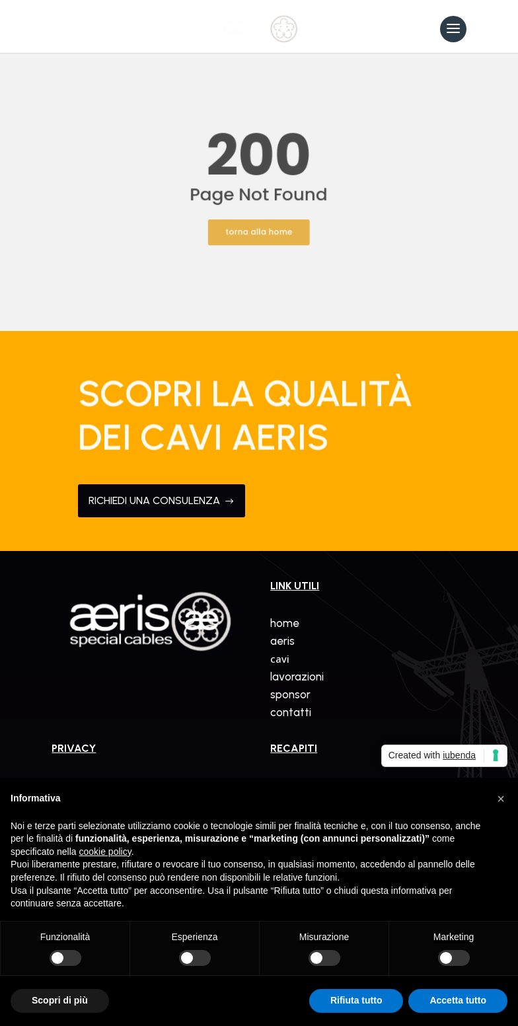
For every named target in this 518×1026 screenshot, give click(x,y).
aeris (282, 640)
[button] (500, 798)
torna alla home (259, 225)
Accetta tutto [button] (457, 1000)
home (284, 623)
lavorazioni (297, 676)
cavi (279, 658)
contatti (290, 712)
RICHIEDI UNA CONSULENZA (162, 500)
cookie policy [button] (105, 851)
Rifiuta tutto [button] (356, 1000)
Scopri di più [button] (60, 1000)
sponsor (290, 694)
